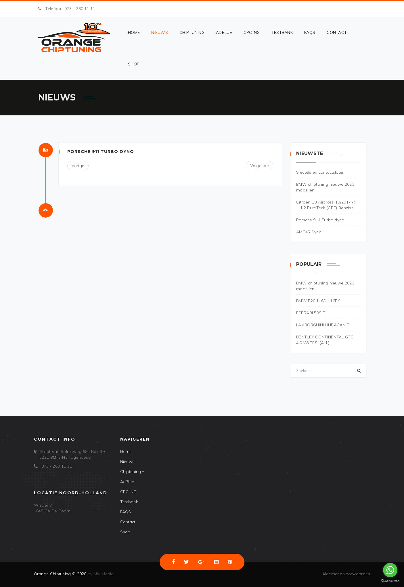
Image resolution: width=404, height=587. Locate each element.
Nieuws (159, 32)
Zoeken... (290, 364)
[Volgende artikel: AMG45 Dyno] (259, 165)
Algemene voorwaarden (346, 573)
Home (134, 32)
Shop (133, 64)
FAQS (309, 32)
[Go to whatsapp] (390, 570)
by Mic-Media (100, 573)
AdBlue (224, 32)
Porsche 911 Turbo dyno (100, 151)
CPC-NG (252, 32)
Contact (337, 32)
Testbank (282, 32)
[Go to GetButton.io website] (390, 581)
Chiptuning (191, 32)
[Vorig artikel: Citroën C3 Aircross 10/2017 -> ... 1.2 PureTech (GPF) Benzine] (78, 165)
